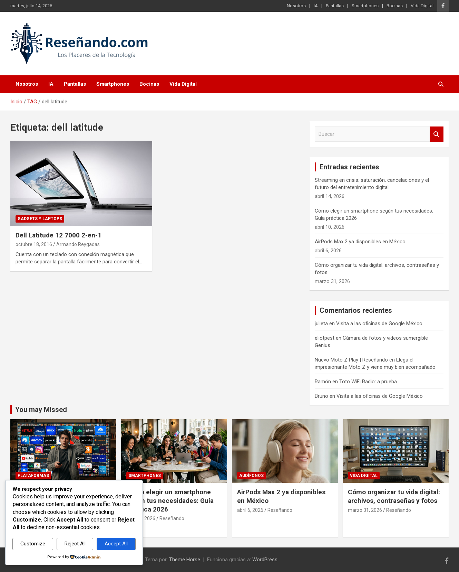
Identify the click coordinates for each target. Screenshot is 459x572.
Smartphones (365, 5)
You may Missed (41, 409)
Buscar (436, 134)
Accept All (116, 544)
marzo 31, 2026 (365, 510)
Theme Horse (184, 559)
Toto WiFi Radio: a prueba (368, 381)
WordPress (264, 559)
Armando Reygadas (78, 244)
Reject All (75, 544)
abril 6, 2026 (250, 510)
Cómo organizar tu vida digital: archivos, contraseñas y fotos (394, 496)
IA (316, 5)
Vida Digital (422, 5)
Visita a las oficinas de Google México (379, 323)
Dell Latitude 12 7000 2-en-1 (58, 235)
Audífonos (251, 475)
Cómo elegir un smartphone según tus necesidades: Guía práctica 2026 (170, 500)
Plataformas (33, 475)
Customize (32, 544)
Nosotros (296, 5)
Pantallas (335, 5)
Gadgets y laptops (40, 218)
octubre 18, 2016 (34, 244)
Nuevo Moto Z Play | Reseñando (351, 360)
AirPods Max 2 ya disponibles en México (360, 241)
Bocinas (395, 5)
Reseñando (171, 518)
